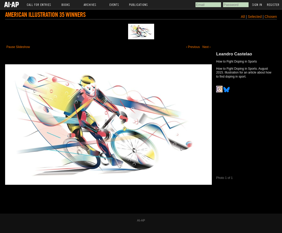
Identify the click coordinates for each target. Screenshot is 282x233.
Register (273, 5)
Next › (206, 47)
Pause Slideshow (18, 47)
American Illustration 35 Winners (45, 14)
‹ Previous (193, 47)
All (243, 17)
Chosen (271, 17)
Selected (255, 17)
